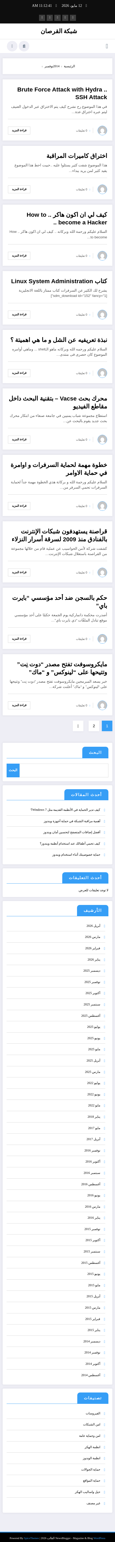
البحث (95, 752)
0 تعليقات (81, 129)
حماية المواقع (91, 1476)
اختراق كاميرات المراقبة (76, 155)
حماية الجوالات (90, 1465)
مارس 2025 (92, 1067)
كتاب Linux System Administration (59, 280)
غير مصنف (93, 1499)
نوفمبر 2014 (92, 1348)
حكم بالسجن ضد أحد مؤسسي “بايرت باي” (59, 601)
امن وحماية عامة (89, 1432)
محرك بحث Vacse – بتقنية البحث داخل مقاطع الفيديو (58, 401)
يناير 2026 (94, 955)
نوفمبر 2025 (92, 978)
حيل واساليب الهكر (87, 1488)
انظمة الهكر (92, 1443)
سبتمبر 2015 (92, 1247)
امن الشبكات (91, 1420)
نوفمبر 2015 (92, 1225)
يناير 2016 (94, 1214)
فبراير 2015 (92, 1315)
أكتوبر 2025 (92, 989)
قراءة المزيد (19, 129)
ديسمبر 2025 (91, 966)
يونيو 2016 (93, 1191)
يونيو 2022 (93, 1090)
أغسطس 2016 (90, 1180)
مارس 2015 (92, 1303)
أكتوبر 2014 (92, 1360)
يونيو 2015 (93, 1270)
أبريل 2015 (93, 1292)
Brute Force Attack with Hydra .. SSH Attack (62, 92)
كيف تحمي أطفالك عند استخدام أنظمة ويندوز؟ (70, 839)
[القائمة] (107, 45)
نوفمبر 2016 (92, 1146)
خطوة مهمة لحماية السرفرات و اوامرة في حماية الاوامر (59, 468)
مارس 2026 (92, 933)
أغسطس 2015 (90, 1258)
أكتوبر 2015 (92, 1236)
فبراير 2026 (92, 944)
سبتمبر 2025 (92, 1000)
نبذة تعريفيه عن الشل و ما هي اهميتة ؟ (58, 339)
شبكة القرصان (59, 30)
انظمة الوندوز (91, 1454)
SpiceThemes (31, 1534)
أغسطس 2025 (90, 1011)
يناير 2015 (94, 1326)
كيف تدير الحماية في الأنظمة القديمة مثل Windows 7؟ (65, 806)
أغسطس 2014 (90, 1371)
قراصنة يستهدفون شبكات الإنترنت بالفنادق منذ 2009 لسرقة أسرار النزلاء (59, 534)
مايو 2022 (94, 1101)
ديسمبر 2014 (91, 1337)
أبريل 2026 (93, 922)
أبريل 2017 (93, 1135)
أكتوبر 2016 (92, 1157)
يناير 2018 (94, 1113)
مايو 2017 (94, 1124)
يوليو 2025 (93, 1023)
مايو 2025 (94, 1045)
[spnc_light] (12, 45)
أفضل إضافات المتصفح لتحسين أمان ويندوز (71, 828)
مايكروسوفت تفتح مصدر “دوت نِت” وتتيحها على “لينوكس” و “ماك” (62, 667)
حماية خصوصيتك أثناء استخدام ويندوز (76, 850)
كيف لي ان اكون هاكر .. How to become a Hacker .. (67, 218)
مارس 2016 (92, 1202)
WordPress (99, 1534)
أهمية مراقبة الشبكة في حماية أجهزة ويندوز (72, 817)
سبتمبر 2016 (92, 1169)
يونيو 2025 (93, 1034)
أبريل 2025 (93, 1056)
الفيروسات (93, 1409)
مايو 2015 (94, 1281)
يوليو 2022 (93, 1079)
